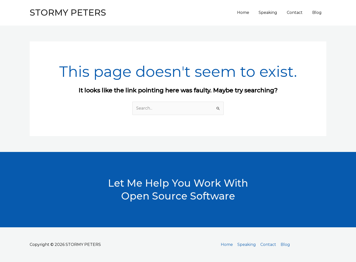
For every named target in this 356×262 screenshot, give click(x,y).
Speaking (272, 12)
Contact (297, 12)
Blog (317, 12)
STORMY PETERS (68, 12)
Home (249, 12)
